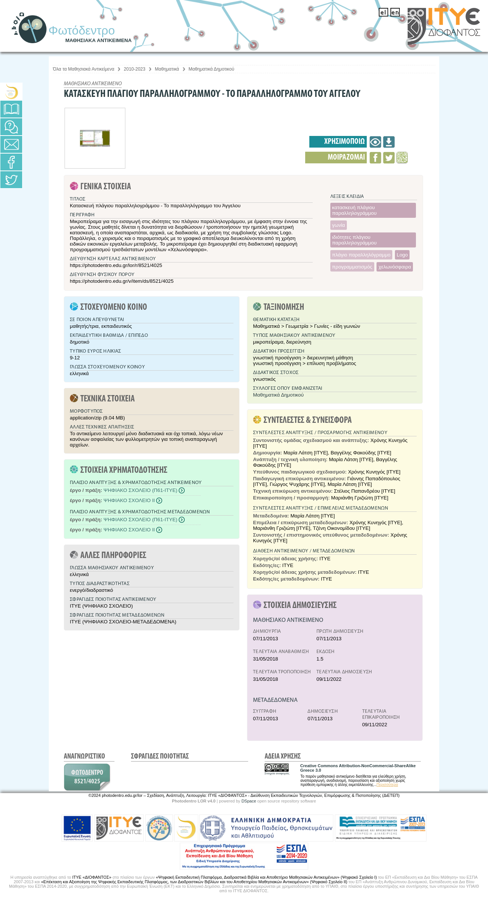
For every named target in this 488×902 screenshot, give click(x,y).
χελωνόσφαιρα (394, 267)
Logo (402, 255)
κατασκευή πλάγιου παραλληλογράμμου (354, 210)
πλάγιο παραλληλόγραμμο (361, 255)
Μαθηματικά (167, 69)
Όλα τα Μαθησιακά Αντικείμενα (83, 69)
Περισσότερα (387, 785)
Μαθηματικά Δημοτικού (211, 69)
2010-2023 (134, 69)
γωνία (338, 225)
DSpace (248, 801)
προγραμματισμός (352, 267)
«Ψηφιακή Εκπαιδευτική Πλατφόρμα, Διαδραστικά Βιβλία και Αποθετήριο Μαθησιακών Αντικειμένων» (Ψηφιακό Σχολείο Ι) (266, 877)
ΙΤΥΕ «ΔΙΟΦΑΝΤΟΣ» (91, 877)
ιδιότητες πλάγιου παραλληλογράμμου (354, 240)
